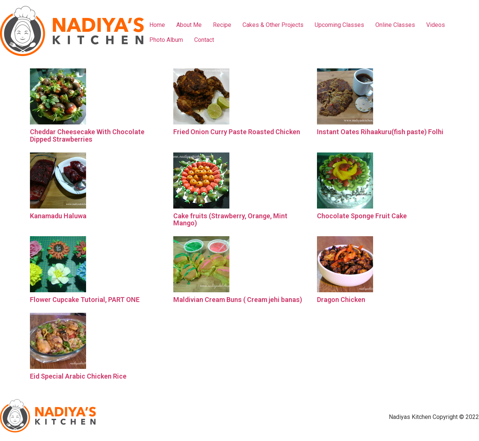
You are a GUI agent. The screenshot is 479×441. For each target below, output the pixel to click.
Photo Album (166, 39)
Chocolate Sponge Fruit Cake (362, 216)
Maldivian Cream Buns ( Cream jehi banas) (237, 299)
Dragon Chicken (341, 299)
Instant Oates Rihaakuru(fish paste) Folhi (380, 132)
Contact (204, 39)
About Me (189, 24)
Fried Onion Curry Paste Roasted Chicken (236, 132)
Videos (435, 24)
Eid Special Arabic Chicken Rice (78, 376)
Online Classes (395, 24)
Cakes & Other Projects (272, 24)
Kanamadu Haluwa (58, 216)
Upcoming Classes (339, 24)
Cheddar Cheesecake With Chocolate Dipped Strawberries (87, 135)
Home (157, 24)
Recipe (222, 24)
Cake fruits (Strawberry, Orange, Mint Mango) (230, 219)
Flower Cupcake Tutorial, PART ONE (85, 299)
